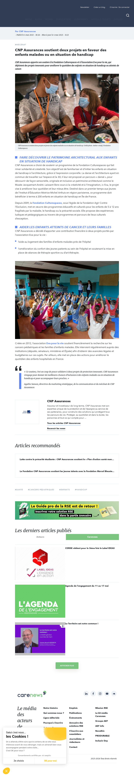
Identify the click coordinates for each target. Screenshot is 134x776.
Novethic (99, 731)
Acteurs (40, 537)
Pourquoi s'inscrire (53, 723)
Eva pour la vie (55, 343)
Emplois (118, 19)
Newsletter (84, 7)
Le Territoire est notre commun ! (81, 623)
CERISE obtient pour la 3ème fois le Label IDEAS (90, 548)
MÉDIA (28, 19)
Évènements (81, 19)
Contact (73, 747)
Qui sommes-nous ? (53, 713)
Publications (63, 19)
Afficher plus (67, 665)
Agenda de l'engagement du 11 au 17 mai (87, 586)
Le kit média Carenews (101, 714)
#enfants (64, 490)
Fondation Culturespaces (47, 202)
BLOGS (38, 19)
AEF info (99, 726)
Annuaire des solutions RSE (76, 724)
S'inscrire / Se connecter (119, 7)
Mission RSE (101, 708)
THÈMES (49, 19)
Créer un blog (99, 7)
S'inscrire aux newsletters (76, 732)
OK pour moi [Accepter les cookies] (50, 761)
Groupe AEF (101, 721)
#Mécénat (20, 45)
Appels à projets (101, 19)
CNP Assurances (27, 31)
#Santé (19, 490)
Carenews (92, 537)
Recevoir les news (56, 428)
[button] (6, 770)
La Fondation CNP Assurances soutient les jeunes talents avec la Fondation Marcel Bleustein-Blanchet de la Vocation (69, 471)
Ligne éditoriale (51, 718)
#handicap (81, 490)
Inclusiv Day (101, 741)
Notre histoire (50, 708)
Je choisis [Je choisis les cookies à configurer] (19, 761)
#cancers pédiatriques (41, 490)
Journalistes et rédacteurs (76, 740)
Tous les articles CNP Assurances (64, 423)
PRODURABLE (102, 736)
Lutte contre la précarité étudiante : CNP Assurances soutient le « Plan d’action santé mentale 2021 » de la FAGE (69, 459)
